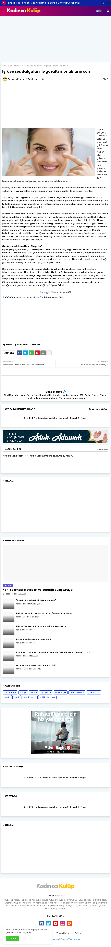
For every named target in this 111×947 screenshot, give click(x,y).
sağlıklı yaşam (29, 697)
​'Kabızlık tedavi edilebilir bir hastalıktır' (36, 600)
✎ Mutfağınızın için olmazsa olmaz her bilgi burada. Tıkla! (33, 296)
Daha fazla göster (98, 409)
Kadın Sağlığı (10, 692)
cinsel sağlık (60, 692)
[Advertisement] (55, 39)
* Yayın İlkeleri (62, 933)
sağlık (16, 697)
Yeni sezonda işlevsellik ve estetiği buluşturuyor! (39, 590)
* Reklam (77, 933)
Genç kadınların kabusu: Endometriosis (36, 665)
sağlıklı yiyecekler (47, 697)
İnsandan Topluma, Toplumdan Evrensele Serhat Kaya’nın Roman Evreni (53, 652)
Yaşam (33, 692)
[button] (103, 3)
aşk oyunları (46, 692)
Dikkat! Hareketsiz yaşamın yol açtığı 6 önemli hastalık (44, 613)
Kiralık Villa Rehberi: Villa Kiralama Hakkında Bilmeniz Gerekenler (44, 2)
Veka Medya (53, 392)
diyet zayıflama (77, 692)
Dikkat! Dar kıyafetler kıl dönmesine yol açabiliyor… (42, 626)
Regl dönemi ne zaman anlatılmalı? (34, 639)
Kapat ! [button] (12, 938)
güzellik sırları (21, 344)
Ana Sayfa (7, 65)
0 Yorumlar (102, 449)
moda (7, 697)
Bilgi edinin (28, 932)
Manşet (18, 65)
